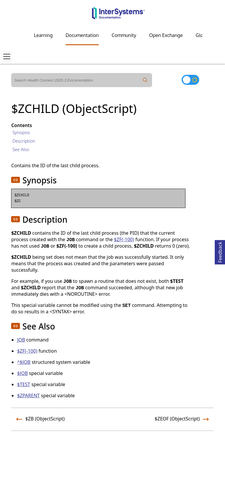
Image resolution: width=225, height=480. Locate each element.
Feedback (220, 251)
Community (124, 35)
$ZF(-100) (124, 239)
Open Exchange (166, 35)
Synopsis (21, 132)
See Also (20, 149)
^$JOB (23, 362)
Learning (43, 35)
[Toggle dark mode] (190, 80)
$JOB (22, 373)
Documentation (82, 35)
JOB (21, 340)
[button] (15, 179)
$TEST (23, 384)
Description (23, 141)
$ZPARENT (28, 395)
